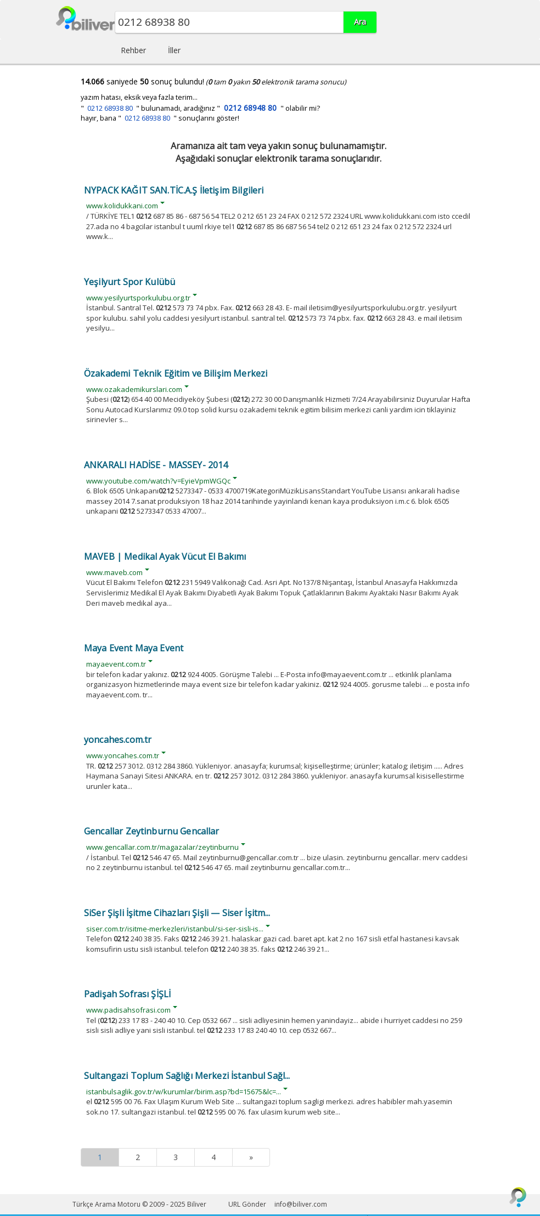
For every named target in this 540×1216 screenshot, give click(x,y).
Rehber (133, 50)
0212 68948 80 (250, 108)
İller (174, 50)
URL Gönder (247, 1204)
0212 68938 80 (110, 108)
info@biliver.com (300, 1204)
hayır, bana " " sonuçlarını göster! (160, 118)
